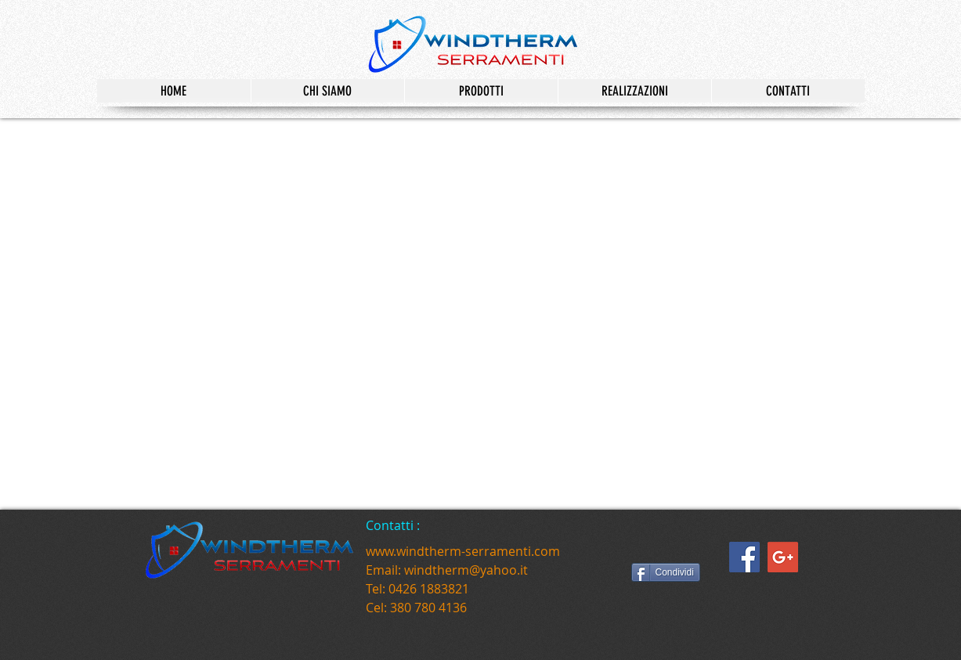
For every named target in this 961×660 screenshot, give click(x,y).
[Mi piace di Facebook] (676, 545)
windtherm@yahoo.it (466, 570)
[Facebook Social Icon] (744, 557)
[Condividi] (665, 572)
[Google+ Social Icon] (783, 557)
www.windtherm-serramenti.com (463, 551)
